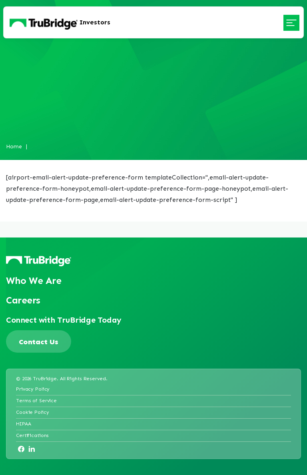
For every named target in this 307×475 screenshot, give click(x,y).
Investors (95, 22)
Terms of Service (36, 400)
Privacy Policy (33, 389)
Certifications (32, 435)
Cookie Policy (32, 412)
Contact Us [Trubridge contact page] (38, 341)
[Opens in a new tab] (21, 449)
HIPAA (23, 424)
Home (14, 146)
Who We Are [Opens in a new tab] (33, 280)
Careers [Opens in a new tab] (23, 300)
